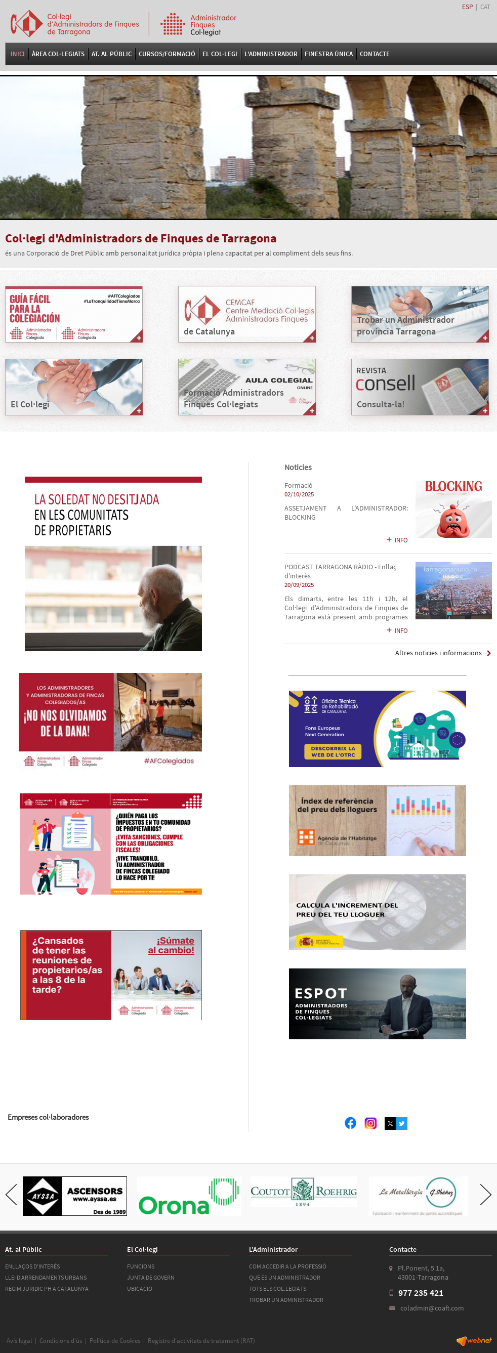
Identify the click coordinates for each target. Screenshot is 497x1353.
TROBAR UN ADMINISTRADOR (286, 1299)
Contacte (375, 54)
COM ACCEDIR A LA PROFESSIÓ (287, 1266)
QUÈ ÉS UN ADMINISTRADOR (284, 1277)
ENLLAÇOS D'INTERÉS (32, 1266)
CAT (485, 7)
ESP (467, 7)
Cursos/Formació (167, 54)
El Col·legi (219, 54)
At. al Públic (112, 54)
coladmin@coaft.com (432, 1308)
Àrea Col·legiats (58, 54)
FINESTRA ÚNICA (329, 54)
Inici (18, 54)
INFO (397, 540)
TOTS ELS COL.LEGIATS (277, 1288)
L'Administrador (271, 54)
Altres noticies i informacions (438, 653)
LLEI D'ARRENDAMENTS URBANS (46, 1277)
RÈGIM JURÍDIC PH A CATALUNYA (47, 1288)
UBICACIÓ (139, 1288)
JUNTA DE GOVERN (151, 1277)
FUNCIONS (140, 1266)
